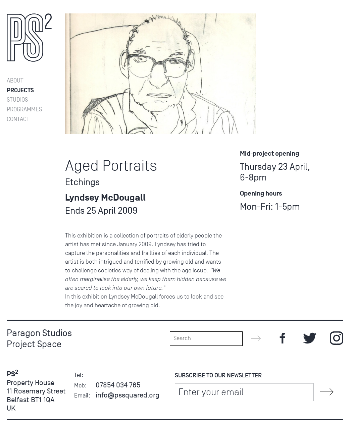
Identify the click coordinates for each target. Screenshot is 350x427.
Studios (17, 99)
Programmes (24, 109)
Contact (18, 119)
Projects (20, 90)
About (15, 80)
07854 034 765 (118, 385)
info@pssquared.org (127, 395)
